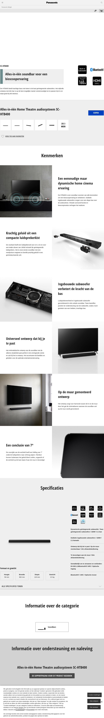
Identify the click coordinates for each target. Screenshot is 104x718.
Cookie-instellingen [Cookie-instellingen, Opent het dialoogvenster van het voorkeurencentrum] (94, 695)
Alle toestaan (94, 707)
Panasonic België (7, 7)
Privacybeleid (30, 709)
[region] (52, 702)
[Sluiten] (101, 701)
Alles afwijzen (94, 701)
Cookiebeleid (20, 709)
